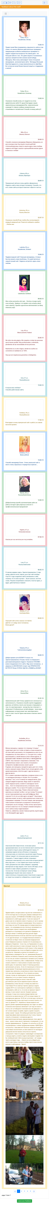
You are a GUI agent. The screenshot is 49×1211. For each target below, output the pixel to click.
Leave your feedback (24, 1201)
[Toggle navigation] (5, 13)
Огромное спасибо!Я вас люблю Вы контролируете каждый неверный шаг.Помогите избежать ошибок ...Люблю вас (23, 222)
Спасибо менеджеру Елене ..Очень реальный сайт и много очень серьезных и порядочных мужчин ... (23, 463)
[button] (11, 2)
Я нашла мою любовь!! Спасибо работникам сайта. (15, 389)
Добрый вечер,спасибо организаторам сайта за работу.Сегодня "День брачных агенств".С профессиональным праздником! (21, 505)
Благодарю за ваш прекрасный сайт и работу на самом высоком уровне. (24, 423)
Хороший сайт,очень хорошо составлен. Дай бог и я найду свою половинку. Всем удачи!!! (19, 623)
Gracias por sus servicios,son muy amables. (19, 539)
